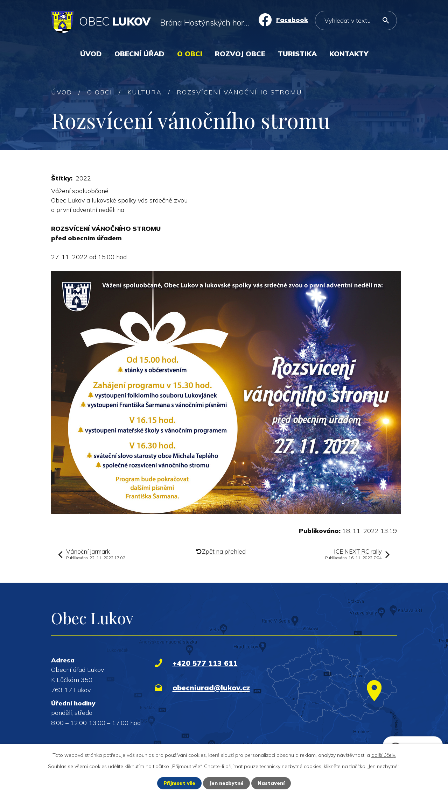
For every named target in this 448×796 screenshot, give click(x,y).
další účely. (383, 755)
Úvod (91, 53)
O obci (189, 53)
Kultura (144, 92)
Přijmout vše (179, 783)
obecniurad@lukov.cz (211, 687)
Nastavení (271, 783)
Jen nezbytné (226, 783)
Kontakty (348, 53)
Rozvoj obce (240, 53)
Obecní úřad (139, 53)
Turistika (297, 53)
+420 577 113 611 (205, 663)
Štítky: (61, 178)
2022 (83, 178)
